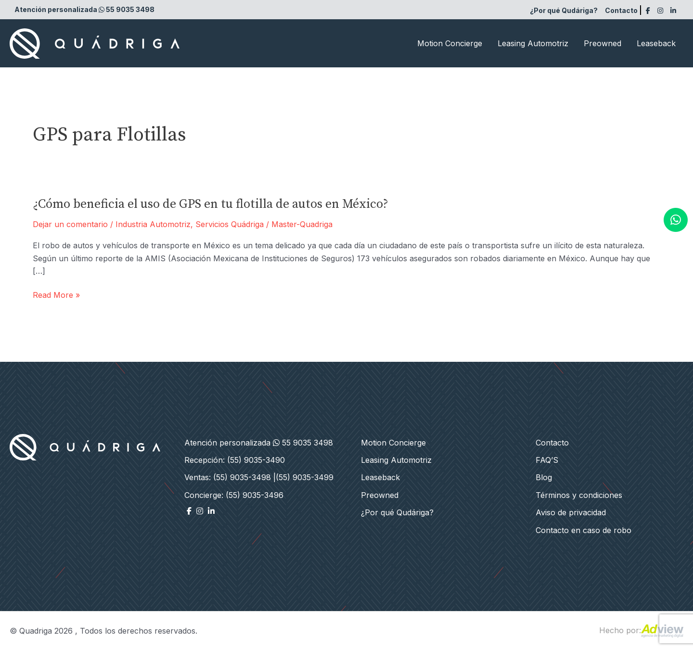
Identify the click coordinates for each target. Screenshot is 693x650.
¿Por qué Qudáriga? (564, 10)
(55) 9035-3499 (305, 477)
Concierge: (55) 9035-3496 (233, 495)
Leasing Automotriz (533, 43)
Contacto (621, 10)
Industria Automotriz (153, 224)
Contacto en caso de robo (583, 530)
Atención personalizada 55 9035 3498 (84, 9)
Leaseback (656, 43)
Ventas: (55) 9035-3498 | (230, 477)
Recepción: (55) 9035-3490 (234, 460)
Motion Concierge (449, 43)
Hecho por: (641, 630)
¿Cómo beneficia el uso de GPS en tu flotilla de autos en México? (210, 204)
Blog (544, 477)
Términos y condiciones (579, 495)
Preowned (602, 43)
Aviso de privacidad (571, 512)
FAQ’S (547, 460)
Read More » (56, 295)
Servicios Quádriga (229, 224)
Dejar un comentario (70, 224)
